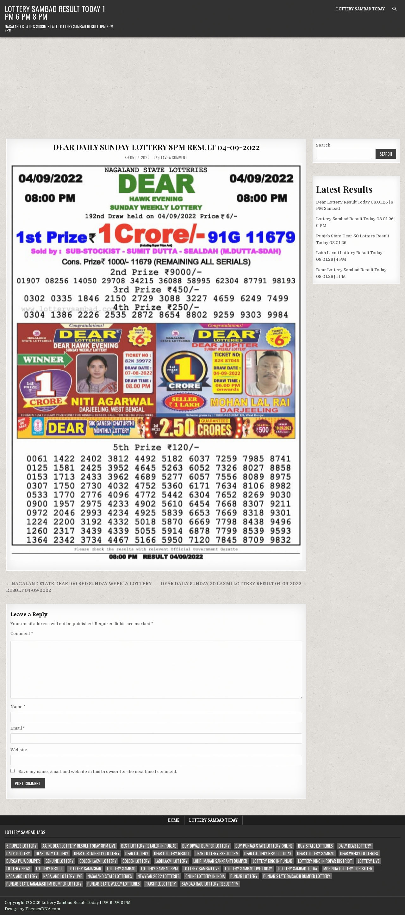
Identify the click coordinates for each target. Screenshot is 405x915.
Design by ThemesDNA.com (32, 909)
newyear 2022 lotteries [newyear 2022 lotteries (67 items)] (159, 876)
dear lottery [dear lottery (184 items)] (136, 853)
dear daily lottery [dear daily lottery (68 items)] (52, 853)
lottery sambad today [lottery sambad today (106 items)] (298, 869)
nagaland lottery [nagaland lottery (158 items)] (22, 876)
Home (173, 820)
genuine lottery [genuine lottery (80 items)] (60, 861)
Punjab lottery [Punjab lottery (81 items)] (244, 876)
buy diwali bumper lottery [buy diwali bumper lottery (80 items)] (206, 846)
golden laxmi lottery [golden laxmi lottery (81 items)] (98, 861)
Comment (21, 633)
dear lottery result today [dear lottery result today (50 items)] (267, 853)
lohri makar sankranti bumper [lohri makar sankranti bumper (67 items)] (220, 861)
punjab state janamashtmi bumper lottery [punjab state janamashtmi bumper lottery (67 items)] (44, 884)
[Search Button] (394, 9)
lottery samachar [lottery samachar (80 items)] (85, 869)
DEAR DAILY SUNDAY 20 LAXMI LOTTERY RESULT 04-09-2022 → (234, 583)
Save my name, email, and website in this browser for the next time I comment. (98, 771)
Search (323, 145)
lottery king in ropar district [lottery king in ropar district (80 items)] (325, 861)
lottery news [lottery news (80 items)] (18, 869)
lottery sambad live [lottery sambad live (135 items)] (201, 869)
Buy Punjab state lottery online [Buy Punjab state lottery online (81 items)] (263, 846)
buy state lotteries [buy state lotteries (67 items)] (315, 846)
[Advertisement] (202, 84)
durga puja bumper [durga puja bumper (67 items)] (23, 861)
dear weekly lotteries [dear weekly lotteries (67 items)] (359, 853)
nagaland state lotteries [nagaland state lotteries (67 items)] (110, 876)
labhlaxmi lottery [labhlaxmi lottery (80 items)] (171, 861)
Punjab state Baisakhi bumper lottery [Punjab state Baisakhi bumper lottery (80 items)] (296, 876)
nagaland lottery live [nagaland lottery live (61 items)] (62, 876)
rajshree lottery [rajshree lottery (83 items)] (161, 884)
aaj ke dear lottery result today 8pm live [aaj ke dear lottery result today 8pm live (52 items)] (78, 846)
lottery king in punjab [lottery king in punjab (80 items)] (272, 861)
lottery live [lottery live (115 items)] (368, 861)
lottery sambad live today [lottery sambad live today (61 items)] (248, 869)
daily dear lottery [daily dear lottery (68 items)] (355, 846)
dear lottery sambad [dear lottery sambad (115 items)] (315, 853)
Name (18, 706)
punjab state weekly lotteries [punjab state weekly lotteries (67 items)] (113, 884)
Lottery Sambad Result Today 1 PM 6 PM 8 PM (55, 12)
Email (17, 728)
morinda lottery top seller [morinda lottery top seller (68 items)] (347, 869)
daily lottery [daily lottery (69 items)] (18, 853)
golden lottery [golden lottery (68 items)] (136, 861)
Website (18, 749)
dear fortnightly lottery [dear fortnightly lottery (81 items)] (97, 853)
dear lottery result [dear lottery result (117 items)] (172, 853)
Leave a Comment (173, 158)
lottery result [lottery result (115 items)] (49, 869)
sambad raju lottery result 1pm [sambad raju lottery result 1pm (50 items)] (210, 884)
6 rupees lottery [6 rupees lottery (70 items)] (21, 846)
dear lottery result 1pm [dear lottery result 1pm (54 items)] (217, 853)
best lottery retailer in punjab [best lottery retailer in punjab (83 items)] (149, 846)
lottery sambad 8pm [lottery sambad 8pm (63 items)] (159, 869)
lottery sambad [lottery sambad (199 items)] (121, 869)
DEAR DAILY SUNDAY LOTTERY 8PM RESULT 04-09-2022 (156, 147)
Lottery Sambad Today (360, 8)
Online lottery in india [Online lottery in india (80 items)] (205, 876)
